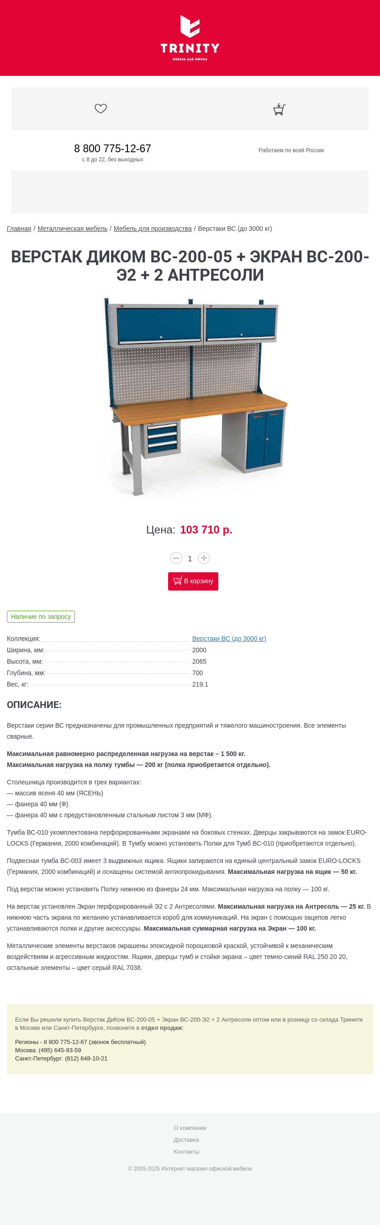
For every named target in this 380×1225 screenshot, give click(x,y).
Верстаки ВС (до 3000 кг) (235, 228)
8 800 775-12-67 (112, 148)
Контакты (186, 1151)
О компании (190, 1127)
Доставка (186, 1139)
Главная (19, 228)
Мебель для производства (153, 228)
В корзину (198, 581)
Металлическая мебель (72, 228)
